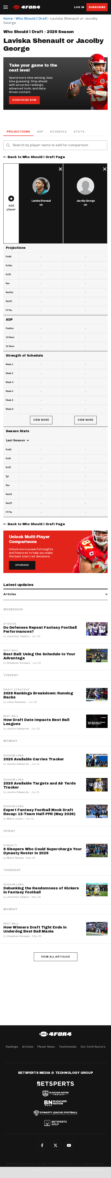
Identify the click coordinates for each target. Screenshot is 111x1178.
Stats (79, 131)
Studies (10, 624)
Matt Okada (15, 857)
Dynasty (10, 845)
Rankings (12, 1046)
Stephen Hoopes (18, 662)
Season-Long (13, 755)
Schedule (58, 131)
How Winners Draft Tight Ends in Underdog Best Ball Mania (35, 929)
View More (41, 420)
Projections (18, 131)
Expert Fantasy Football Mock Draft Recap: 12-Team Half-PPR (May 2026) (39, 812)
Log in (79, 7)
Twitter (55, 1145)
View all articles (55, 956)
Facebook (42, 1145)
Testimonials (68, 1046)
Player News (46, 1046)
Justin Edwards (18, 728)
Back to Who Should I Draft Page (36, 157)
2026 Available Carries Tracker (33, 759)
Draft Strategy (16, 689)
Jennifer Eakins (18, 636)
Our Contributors (93, 1046)
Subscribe (97, 7)
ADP (40, 131)
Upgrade (22, 565)
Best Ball (11, 650)
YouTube (69, 1145)
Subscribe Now (24, 100)
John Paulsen (16, 702)
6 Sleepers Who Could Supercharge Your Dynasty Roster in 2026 (42, 851)
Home (8, 18)
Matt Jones (15, 818)
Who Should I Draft (31, 18)
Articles (27, 1046)
